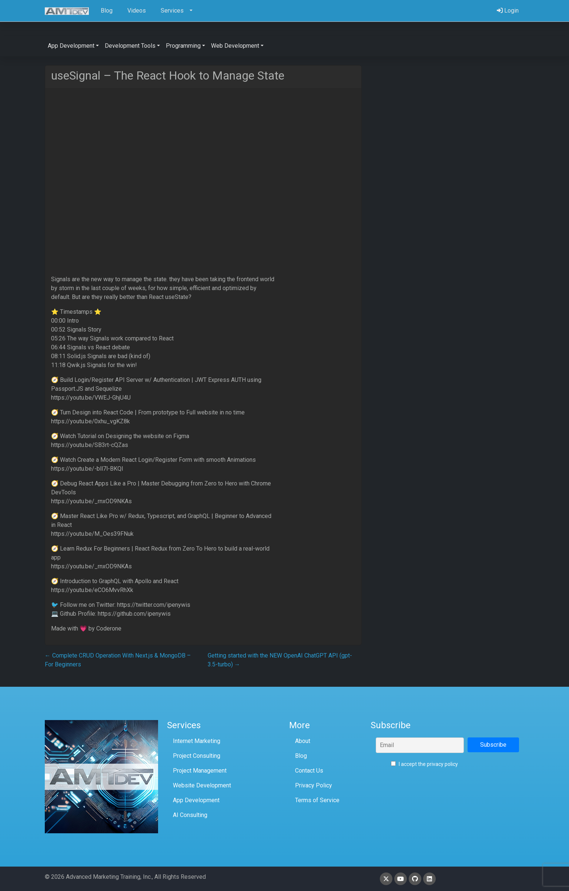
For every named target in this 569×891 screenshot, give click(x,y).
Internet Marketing (196, 740)
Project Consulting (196, 755)
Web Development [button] (235, 45)
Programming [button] (183, 45)
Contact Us (309, 770)
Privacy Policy (313, 785)
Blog (301, 755)
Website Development (202, 785)
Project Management (200, 770)
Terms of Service (317, 800)
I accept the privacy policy (424, 764)
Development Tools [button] (130, 45)
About (302, 740)
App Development (196, 800)
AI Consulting (190, 814)
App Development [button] (71, 45)
